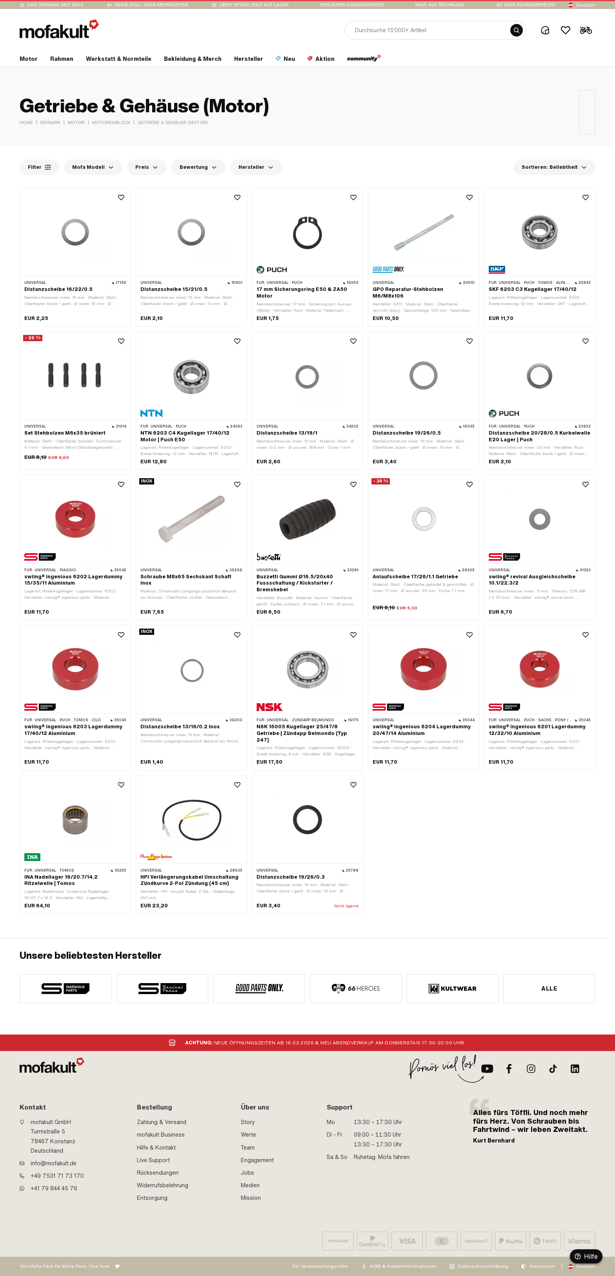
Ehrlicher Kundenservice (352, 4)
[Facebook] (509, 1069)
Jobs (247, 1173)
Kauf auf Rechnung (439, 4)
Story (248, 1122)
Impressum (542, 1266)
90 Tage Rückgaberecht (526, 4)
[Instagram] (531, 1069)
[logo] (59, 28)
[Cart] (586, 30)
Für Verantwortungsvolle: (320, 1266)
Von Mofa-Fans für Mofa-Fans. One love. (65, 1266)
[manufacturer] (66, 988)
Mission (251, 1198)
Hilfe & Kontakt (156, 1148)
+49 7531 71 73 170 (57, 1176)
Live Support (153, 1160)
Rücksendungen (157, 1173)
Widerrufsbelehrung (162, 1185)
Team (248, 1148)
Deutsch (585, 5)
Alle (549, 989)
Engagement (257, 1160)
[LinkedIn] (575, 1069)
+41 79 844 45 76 (54, 1188)
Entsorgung (152, 1198)
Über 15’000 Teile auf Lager (254, 4)
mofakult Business (161, 1135)
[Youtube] (487, 1069)
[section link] (28, 60)
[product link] (75, 257)
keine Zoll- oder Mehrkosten (151, 4)
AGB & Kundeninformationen (403, 1266)
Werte (248, 1135)
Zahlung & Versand (161, 1122)
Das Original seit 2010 (55, 4)
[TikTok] (553, 1069)
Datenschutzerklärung (483, 1266)
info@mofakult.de (53, 1163)
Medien (250, 1185)
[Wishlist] (565, 30)
